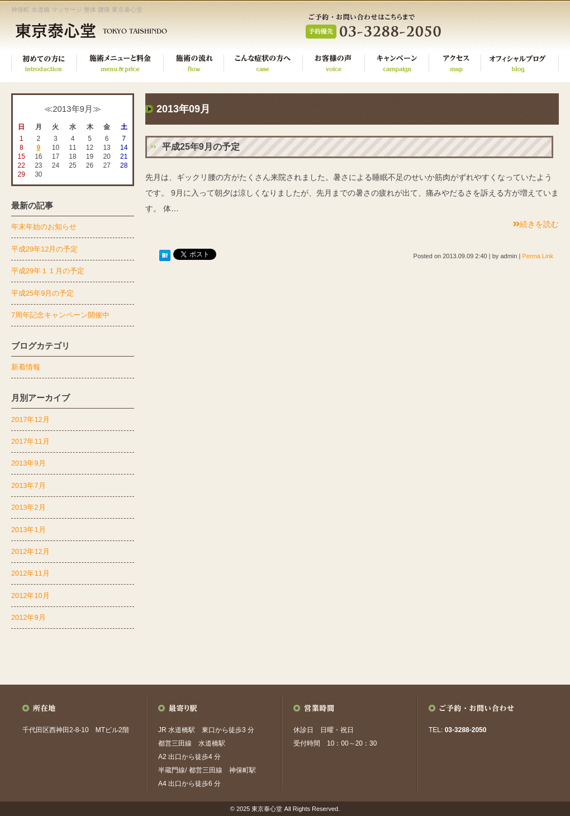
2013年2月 (28, 507)
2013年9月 (28, 463)
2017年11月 (30, 441)
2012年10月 (30, 595)
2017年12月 (30, 419)
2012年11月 (30, 573)
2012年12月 (30, 551)
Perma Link (537, 256)
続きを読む (536, 224)
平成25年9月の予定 (201, 146)
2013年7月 (28, 485)
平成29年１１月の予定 (47, 271)
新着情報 (25, 367)
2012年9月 (28, 617)
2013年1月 (28, 529)
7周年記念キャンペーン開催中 (60, 315)
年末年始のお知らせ (44, 226)
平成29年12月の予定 (44, 249)
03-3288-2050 (466, 730)
